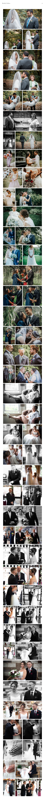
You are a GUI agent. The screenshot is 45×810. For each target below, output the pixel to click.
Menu (42, 3)
